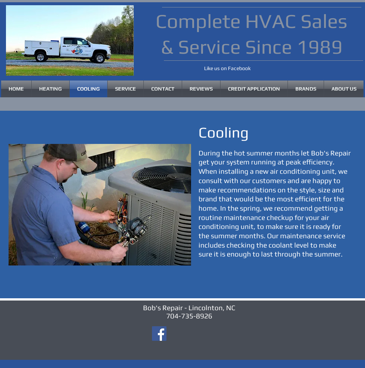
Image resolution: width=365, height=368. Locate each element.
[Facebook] (159, 333)
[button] (306, 89)
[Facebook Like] (188, 69)
